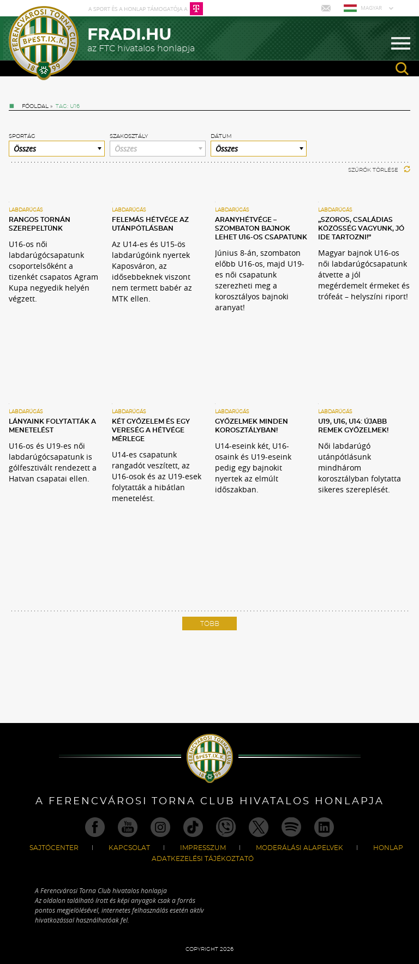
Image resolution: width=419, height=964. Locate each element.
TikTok (193, 827)
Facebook (95, 827)
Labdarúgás (26, 210)
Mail (327, 8)
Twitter (258, 827)
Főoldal (35, 106)
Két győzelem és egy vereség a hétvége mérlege (151, 430)
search (402, 69)
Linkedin (324, 827)
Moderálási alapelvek (299, 848)
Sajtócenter (54, 848)
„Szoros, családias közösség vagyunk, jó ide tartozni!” (361, 228)
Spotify (291, 827)
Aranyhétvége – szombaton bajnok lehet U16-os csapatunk (261, 228)
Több (209, 623)
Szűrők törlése (379, 170)
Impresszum (203, 848)
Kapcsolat (129, 848)
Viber (226, 827)
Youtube (127, 827)
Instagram (160, 827)
